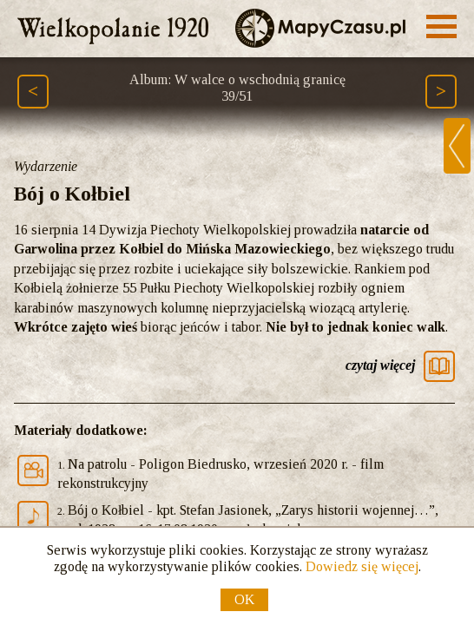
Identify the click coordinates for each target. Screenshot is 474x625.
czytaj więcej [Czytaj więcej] (380, 365)
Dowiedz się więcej (362, 566)
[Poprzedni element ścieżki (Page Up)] (33, 92)
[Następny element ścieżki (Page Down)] (441, 92)
